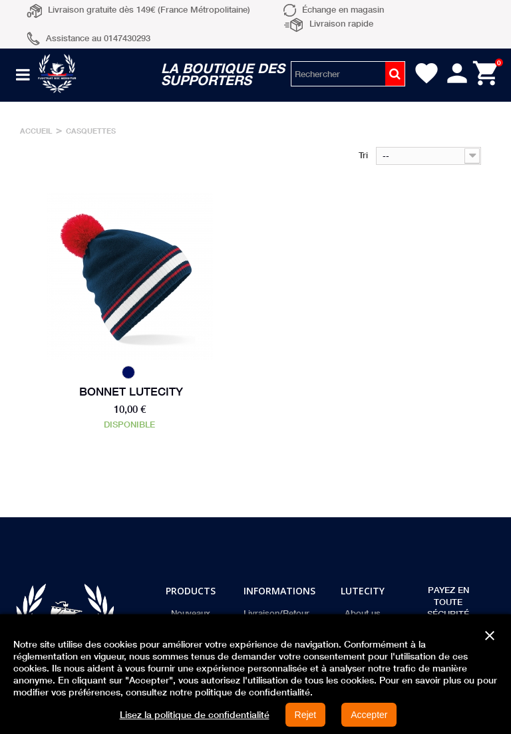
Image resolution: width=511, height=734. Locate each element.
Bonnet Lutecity (131, 391)
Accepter (369, 714)
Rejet (306, 714)
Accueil (36, 130)
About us (363, 613)
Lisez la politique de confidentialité (194, 715)
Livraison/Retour (276, 613)
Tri (363, 155)
